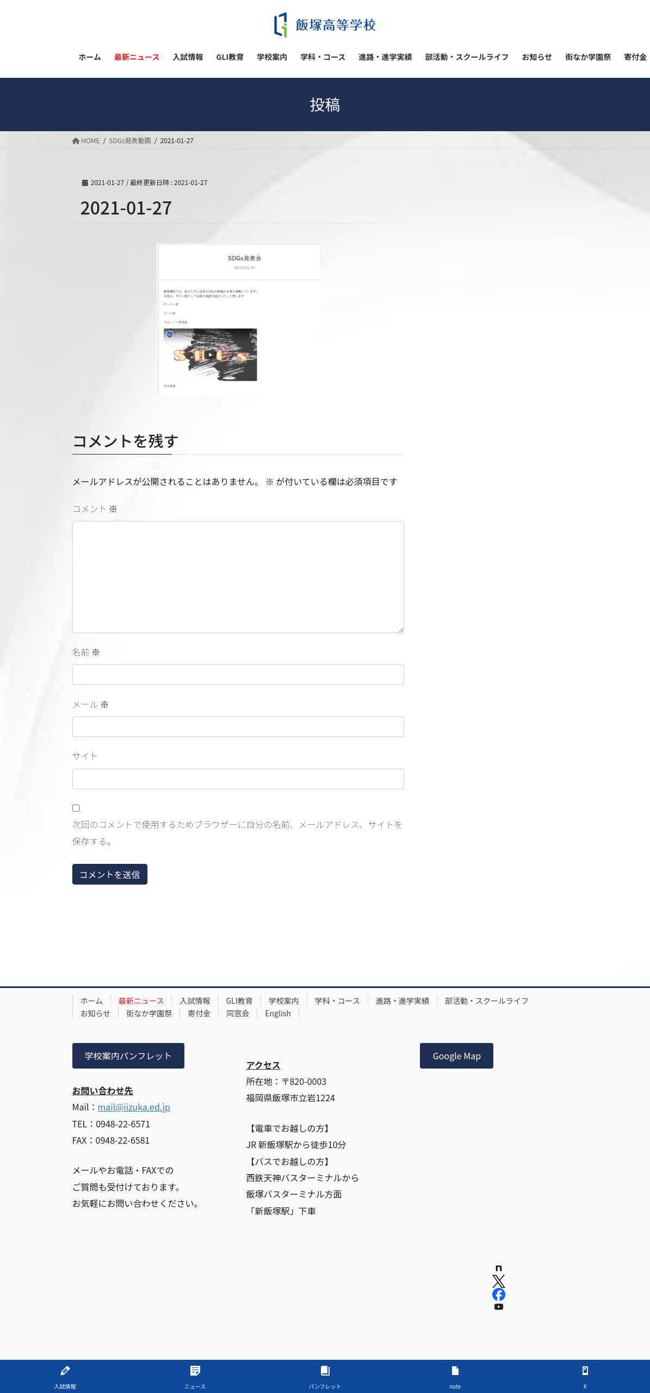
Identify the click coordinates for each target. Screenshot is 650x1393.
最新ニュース (141, 1000)
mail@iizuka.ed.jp (133, 1106)
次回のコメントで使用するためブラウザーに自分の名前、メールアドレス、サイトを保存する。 (237, 832)
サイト (85, 755)
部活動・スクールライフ (487, 1000)
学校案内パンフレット (128, 1055)
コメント (95, 508)
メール (90, 703)
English (278, 1013)
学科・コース (337, 1000)
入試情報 (194, 1000)
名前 (86, 651)
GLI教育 (239, 1000)
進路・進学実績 (402, 1000)
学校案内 (284, 1000)
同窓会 (237, 1013)
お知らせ (96, 1013)
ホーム (92, 1000)
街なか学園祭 (149, 1013)
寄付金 (199, 1013)
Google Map (457, 1055)
